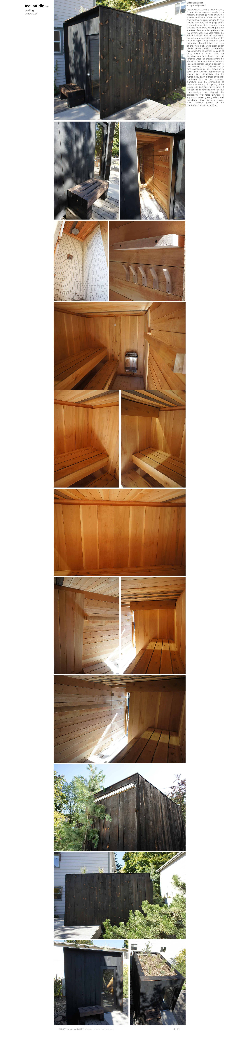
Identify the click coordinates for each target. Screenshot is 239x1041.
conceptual (31, 13)
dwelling (29, 10)
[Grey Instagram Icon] (178, 1029)
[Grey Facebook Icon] (174, 1029)
